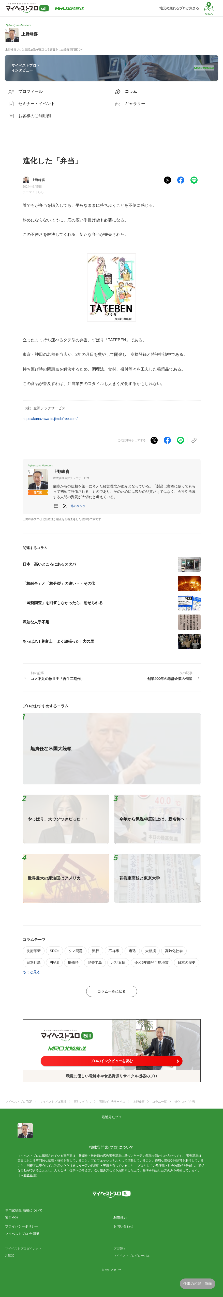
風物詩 (73, 962)
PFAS (54, 962)
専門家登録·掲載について (23, 1210)
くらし (39, 192)
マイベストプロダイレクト (23, 1248)
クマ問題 (75, 951)
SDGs (54, 951)
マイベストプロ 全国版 (22, 1234)
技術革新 (33, 951)
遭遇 (132, 951)
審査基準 (30, 1175)
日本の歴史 (187, 962)
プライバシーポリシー (21, 1226)
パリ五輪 (118, 962)
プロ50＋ (119, 1248)
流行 (95, 951)
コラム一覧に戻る (111, 991)
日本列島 (33, 962)
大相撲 (150, 951)
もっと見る (31, 972)
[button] (78, 505)
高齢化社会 (174, 951)
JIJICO (9, 1255)
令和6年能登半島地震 (152, 962)
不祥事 (114, 951)
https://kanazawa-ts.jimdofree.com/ (50, 419)
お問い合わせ (123, 1226)
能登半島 (95, 962)
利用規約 (120, 1218)
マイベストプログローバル (131, 1255)
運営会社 (11, 1218)
